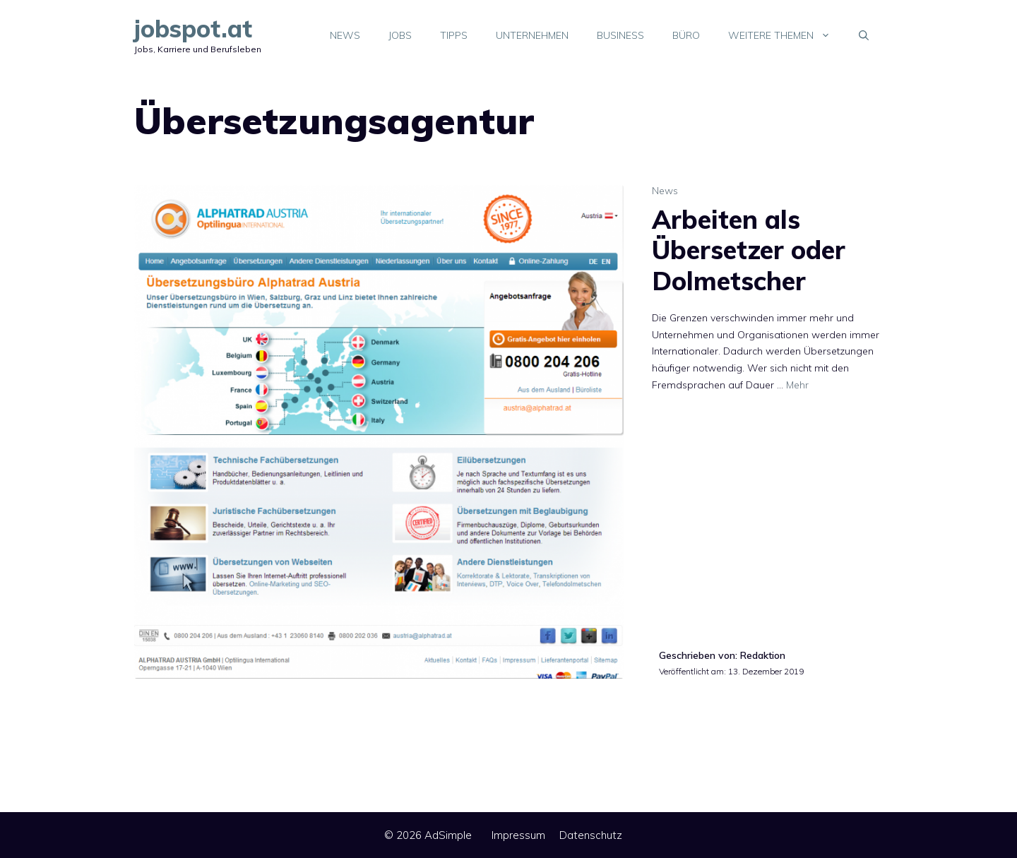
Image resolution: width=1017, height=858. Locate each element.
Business (620, 35)
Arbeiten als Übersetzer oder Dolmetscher (748, 249)
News (345, 35)
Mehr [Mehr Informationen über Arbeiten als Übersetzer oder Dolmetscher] (797, 385)
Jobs (400, 35)
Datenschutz (590, 835)
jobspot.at (193, 28)
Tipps (454, 35)
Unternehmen (532, 35)
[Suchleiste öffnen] (864, 35)
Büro (686, 35)
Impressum (518, 835)
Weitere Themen (786, 35)
